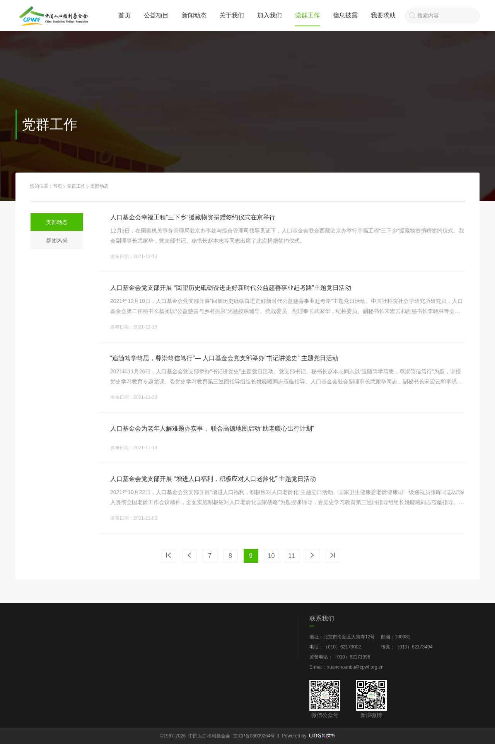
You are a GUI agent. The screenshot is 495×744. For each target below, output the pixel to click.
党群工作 (307, 15)
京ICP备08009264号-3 (256, 736)
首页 (124, 15)
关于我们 (231, 15)
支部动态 (57, 222)
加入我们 (269, 15)
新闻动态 (194, 15)
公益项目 (156, 15)
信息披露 (345, 15)
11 (291, 555)
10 (271, 555)
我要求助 (383, 15)
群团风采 (57, 240)
